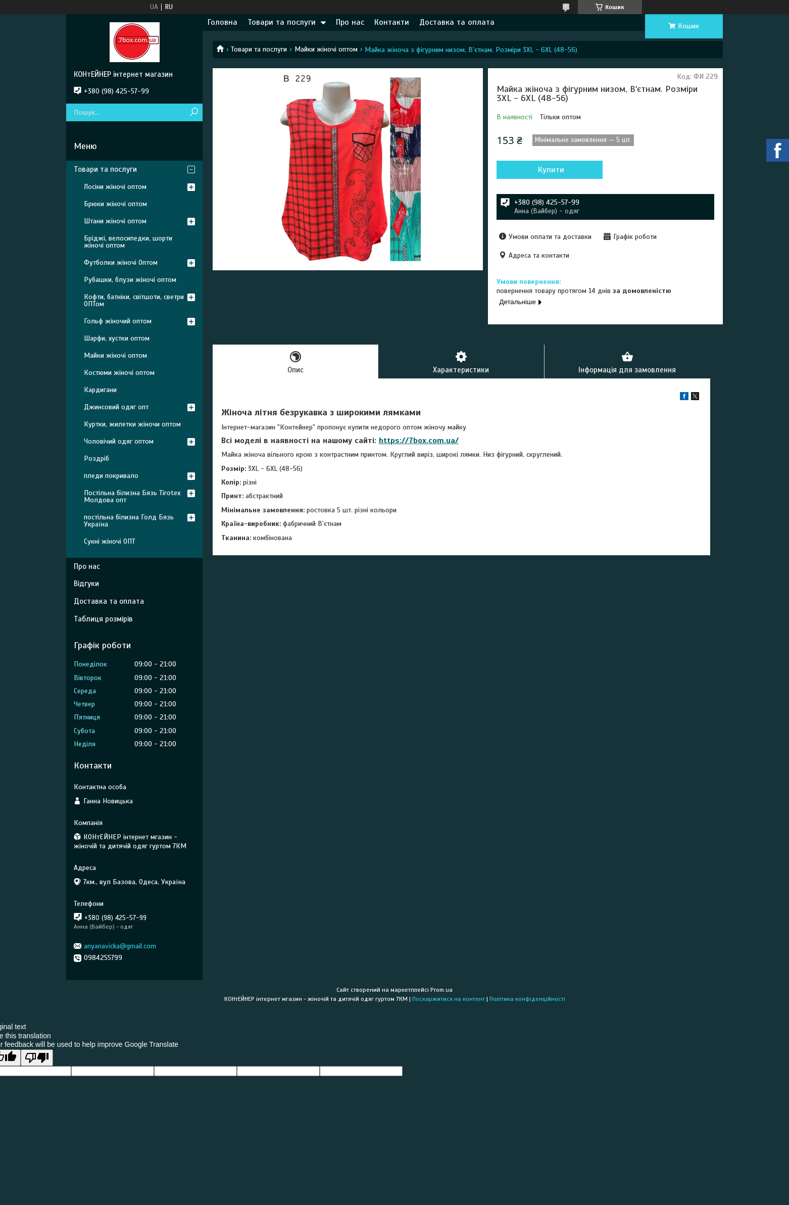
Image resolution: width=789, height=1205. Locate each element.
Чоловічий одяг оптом (119, 441)
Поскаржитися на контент (448, 998)
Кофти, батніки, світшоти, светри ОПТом (134, 300)
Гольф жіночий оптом (118, 321)
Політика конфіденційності (527, 998)
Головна (222, 22)
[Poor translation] (37, 1057)
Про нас (350, 22)
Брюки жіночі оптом (115, 204)
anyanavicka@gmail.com (120, 946)
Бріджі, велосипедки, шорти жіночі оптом (128, 242)
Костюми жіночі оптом (119, 372)
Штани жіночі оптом (115, 221)
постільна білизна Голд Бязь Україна (129, 520)
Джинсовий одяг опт (116, 407)
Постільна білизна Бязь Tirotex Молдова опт (132, 496)
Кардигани (100, 389)
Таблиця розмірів (103, 618)
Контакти (391, 22)
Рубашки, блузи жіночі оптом (130, 279)
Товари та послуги (282, 22)
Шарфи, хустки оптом (117, 338)
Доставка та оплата (457, 22)
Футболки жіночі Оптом (121, 262)
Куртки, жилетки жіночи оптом (132, 424)
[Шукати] (194, 112)
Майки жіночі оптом (326, 49)
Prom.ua (441, 989)
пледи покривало (111, 475)
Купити (551, 170)
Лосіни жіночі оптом (115, 186)
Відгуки (86, 583)
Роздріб (96, 458)
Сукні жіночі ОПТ (109, 541)
